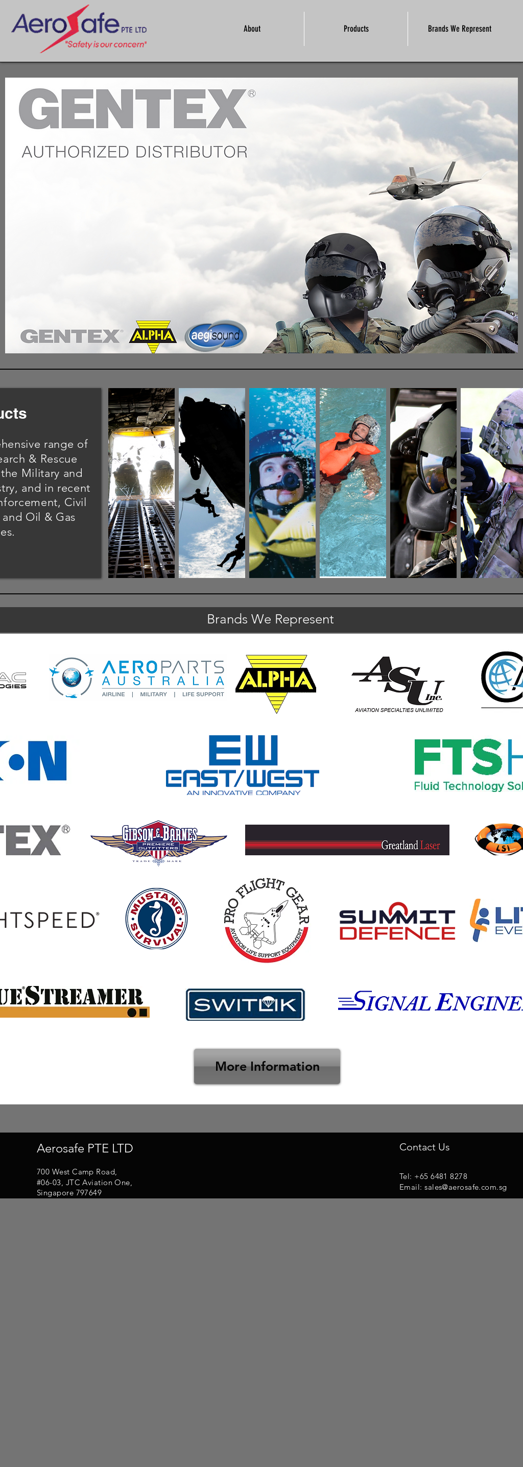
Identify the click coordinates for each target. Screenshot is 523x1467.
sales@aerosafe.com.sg (465, 1187)
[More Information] (267, 1066)
